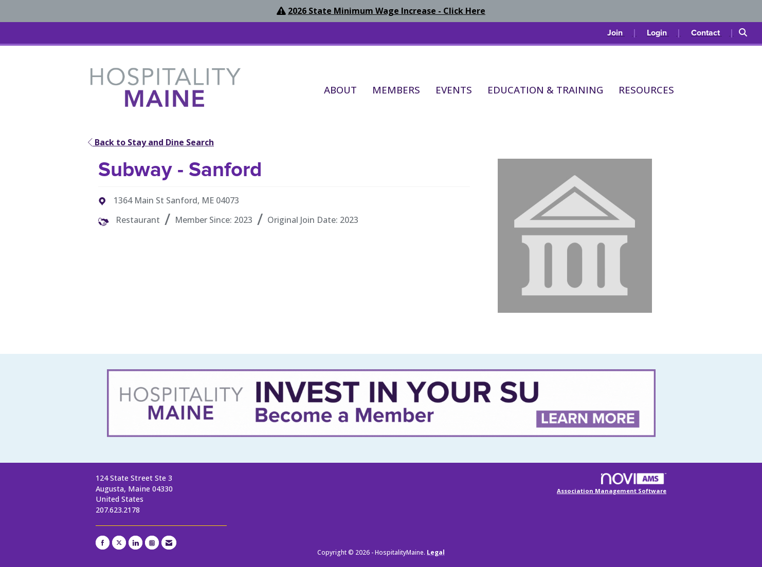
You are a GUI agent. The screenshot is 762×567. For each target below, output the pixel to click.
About (340, 89)
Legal (436, 552)
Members (396, 89)
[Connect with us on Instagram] (152, 543)
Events (454, 89)
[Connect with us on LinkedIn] (135, 543)
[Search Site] (746, 33)
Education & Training (545, 89)
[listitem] (622, 33)
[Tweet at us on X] (119, 543)
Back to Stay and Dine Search (151, 142)
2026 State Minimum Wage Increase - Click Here (386, 10)
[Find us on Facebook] (103, 543)
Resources (646, 89)
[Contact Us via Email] (168, 543)
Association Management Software (611, 484)
